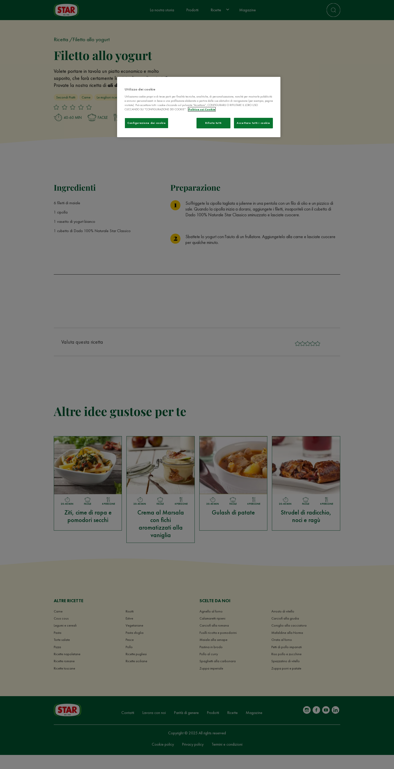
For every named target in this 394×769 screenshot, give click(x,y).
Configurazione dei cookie (146, 123)
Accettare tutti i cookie (253, 123)
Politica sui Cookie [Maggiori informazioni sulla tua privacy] (201, 109)
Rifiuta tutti (213, 123)
